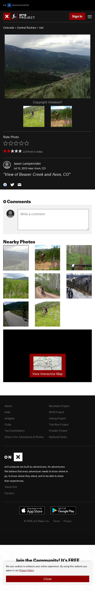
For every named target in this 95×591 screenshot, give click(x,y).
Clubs (7, 424)
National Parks (58, 437)
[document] (47, 573)
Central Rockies (26, 27)
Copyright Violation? (47, 102)
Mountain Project (59, 406)
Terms (56, 520)
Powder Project (58, 430)
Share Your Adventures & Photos (24, 437)
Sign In (77, 16)
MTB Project (56, 412)
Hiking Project (57, 418)
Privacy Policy (26, 570)
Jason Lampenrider (27, 163)
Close (48, 579)
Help (7, 412)
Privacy (67, 520)
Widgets (9, 418)
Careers (9, 493)
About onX (10, 486)
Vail (41, 27)
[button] (5, 184)
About (8, 406)
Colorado (8, 27)
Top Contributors (14, 430)
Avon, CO (40, 168)
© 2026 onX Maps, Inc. (37, 520)
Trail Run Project (59, 424)
